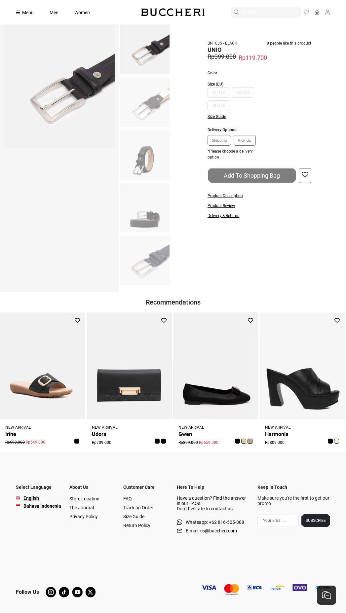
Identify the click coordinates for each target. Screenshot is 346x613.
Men (54, 12)
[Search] (271, 12)
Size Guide (133, 516)
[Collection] (29, 12)
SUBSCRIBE (316, 520)
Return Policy (136, 525)
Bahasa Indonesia (42, 506)
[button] (259, 196)
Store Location (84, 498)
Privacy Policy (83, 516)
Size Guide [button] (217, 116)
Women (82, 12)
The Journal (81, 507)
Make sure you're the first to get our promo (293, 500)
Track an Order (138, 507)
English (31, 498)
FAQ (127, 498)
